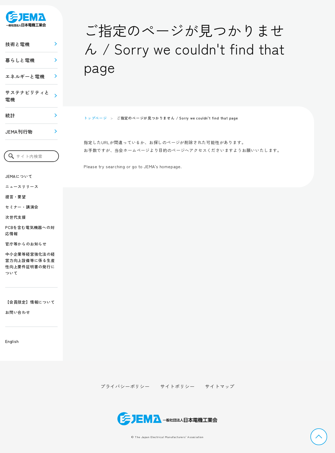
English (12, 341)
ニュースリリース (21, 186)
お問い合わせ (17, 312)
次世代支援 (15, 217)
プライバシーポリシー (125, 386)
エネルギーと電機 (24, 76)
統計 (10, 115)
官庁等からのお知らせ (26, 244)
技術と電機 (17, 44)
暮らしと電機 (20, 60)
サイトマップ (219, 386)
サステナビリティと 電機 (27, 96)
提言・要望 (15, 196)
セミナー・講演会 (21, 207)
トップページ (95, 118)
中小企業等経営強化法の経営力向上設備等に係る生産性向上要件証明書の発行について (30, 263)
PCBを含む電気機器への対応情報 (29, 230)
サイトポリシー (177, 386)
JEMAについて (18, 176)
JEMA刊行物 (19, 131)
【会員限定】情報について (30, 302)
